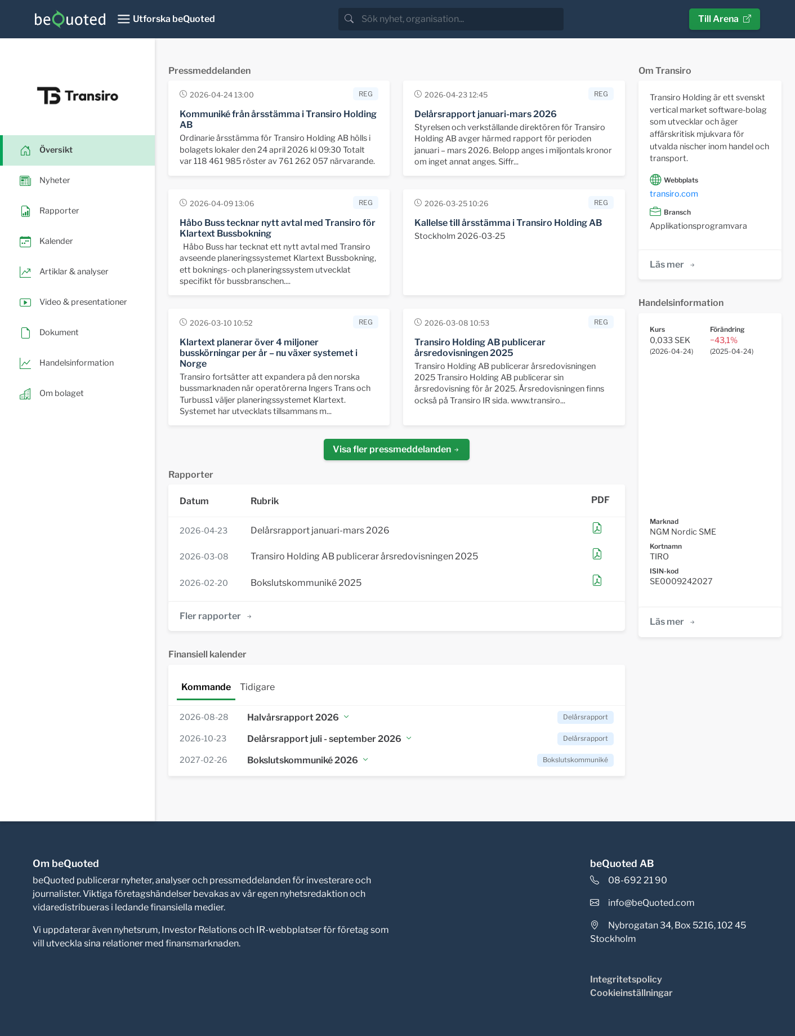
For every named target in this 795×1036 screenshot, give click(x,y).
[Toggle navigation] (165, 19)
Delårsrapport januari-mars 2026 (485, 114)
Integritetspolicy (626, 979)
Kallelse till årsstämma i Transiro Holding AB (508, 222)
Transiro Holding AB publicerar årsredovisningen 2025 (480, 347)
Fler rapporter (216, 616)
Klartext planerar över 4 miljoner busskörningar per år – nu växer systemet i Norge (269, 353)
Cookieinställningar (631, 993)
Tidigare (257, 687)
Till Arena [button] (724, 19)
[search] (461, 19)
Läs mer (673, 264)
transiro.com (674, 194)
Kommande (206, 687)
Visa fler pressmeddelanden (397, 449)
